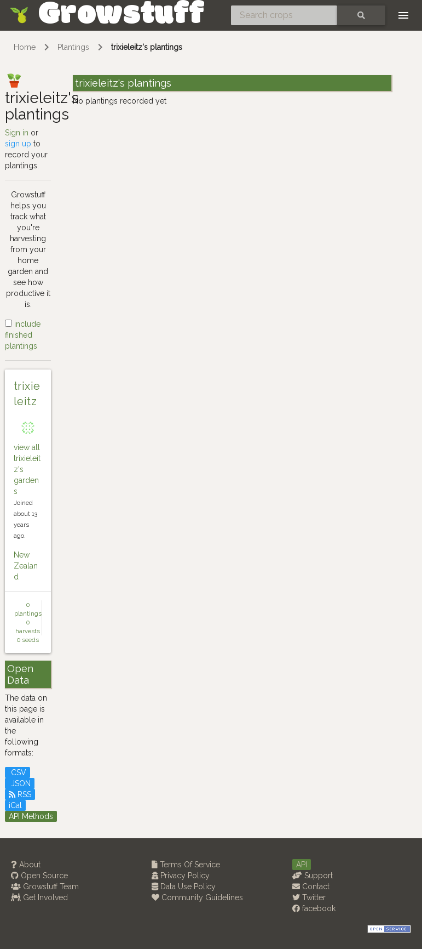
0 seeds (28, 640)
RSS (20, 794)
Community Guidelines (197, 897)
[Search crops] (284, 15)
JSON (20, 783)
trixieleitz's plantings (146, 47)
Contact (310, 886)
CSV (17, 772)
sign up (18, 143)
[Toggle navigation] (403, 15)
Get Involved (39, 897)
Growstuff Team (45, 886)
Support (312, 875)
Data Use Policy (184, 886)
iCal (15, 805)
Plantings (73, 47)
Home (25, 47)
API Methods (31, 816)
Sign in (16, 132)
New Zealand (26, 565)
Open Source (39, 875)
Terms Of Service (186, 864)
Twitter (309, 897)
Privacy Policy (181, 875)
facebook (314, 908)
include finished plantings (23, 335)
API (301, 864)
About (26, 864)
